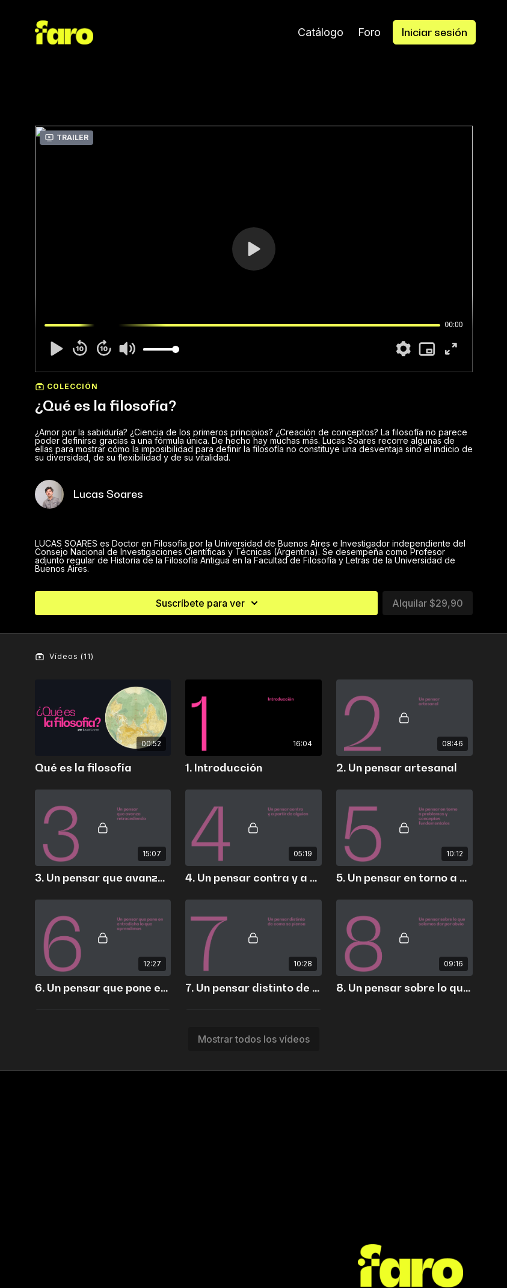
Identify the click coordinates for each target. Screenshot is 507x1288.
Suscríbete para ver (209, 603)
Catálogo (320, 32)
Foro (369, 32)
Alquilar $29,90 (427, 603)
